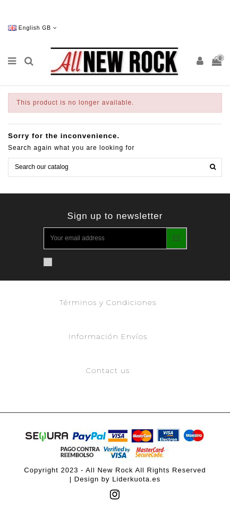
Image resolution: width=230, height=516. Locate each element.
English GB (32, 28)
